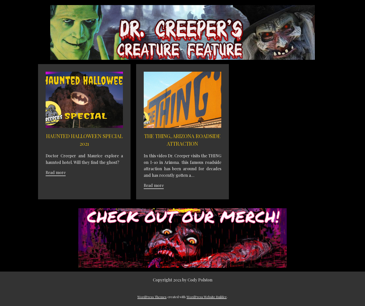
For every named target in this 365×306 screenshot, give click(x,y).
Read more (56, 172)
